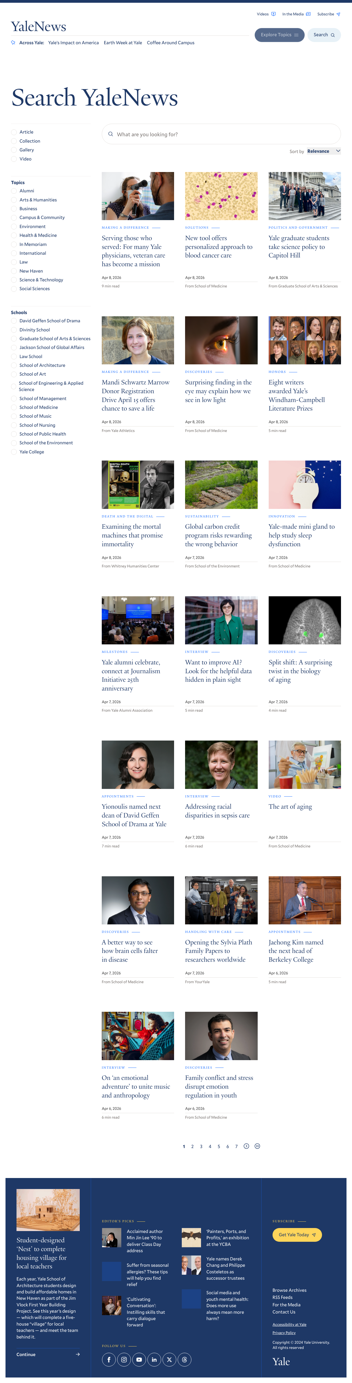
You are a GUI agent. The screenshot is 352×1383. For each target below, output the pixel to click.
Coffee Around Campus (171, 42)
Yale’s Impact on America (73, 42)
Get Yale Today (297, 1234)
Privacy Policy (284, 1332)
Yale (281, 1363)
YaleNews (38, 27)
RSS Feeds (283, 1297)
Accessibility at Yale (289, 1324)
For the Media (287, 1304)
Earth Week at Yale (123, 42)
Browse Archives (290, 1290)
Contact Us (284, 1312)
